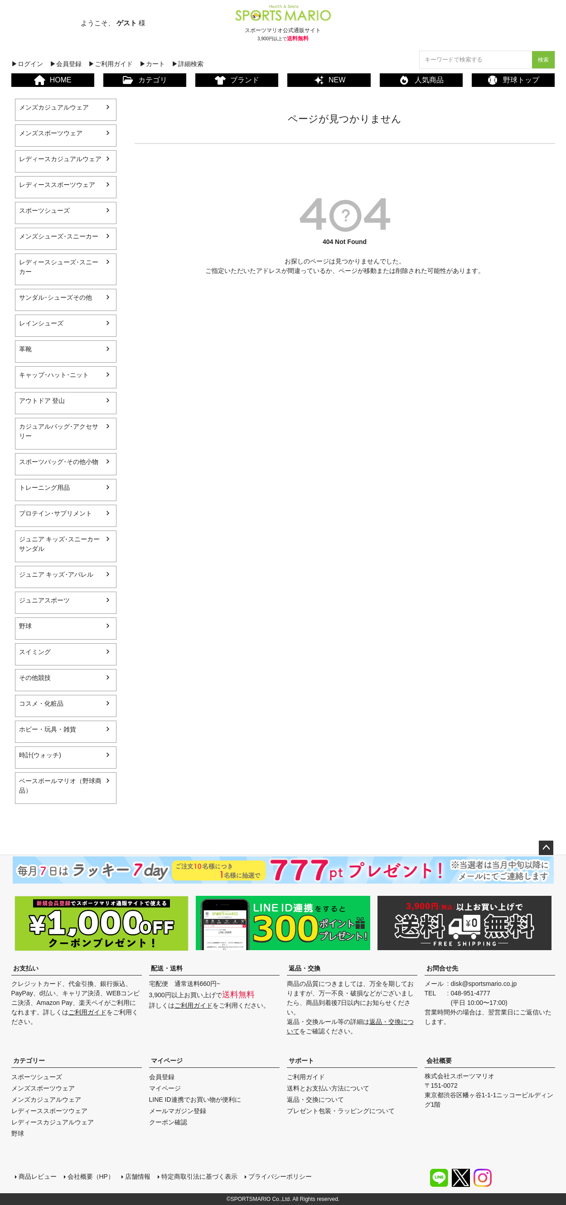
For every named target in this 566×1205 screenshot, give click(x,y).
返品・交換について (315, 1099)
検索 (543, 60)
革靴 (25, 349)
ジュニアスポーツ (44, 600)
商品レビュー (38, 1176)
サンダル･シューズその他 (55, 297)
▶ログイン (27, 63)
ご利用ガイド (87, 1012)
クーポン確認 (168, 1122)
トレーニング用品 (44, 487)
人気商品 (421, 80)
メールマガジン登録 (177, 1110)
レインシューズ (41, 323)
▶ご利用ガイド (110, 63)
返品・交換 (304, 968)
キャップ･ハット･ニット (54, 374)
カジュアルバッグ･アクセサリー (58, 431)
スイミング (35, 651)
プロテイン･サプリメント (55, 513)
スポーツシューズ (44, 210)
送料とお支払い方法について (328, 1088)
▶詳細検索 (187, 63)
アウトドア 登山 (42, 400)
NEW (329, 80)
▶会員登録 (66, 63)
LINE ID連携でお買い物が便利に (195, 1099)
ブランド (237, 80)
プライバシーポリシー (280, 1176)
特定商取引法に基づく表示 (199, 1176)
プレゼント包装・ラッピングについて (341, 1110)
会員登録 (161, 1077)
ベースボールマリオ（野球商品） (60, 785)
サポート (301, 1060)
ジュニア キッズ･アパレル (56, 574)
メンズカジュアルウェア (54, 107)
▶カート (152, 63)
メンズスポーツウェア (50, 133)
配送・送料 (167, 968)
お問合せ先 (442, 968)
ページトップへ (546, 848)
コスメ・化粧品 (41, 703)
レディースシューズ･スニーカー (58, 266)
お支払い (26, 968)
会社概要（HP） (91, 1176)
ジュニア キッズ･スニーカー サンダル (59, 544)
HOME (53, 80)
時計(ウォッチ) (40, 755)
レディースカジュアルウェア (60, 159)
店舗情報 (137, 1176)
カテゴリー (29, 1060)
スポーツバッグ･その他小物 (58, 461)
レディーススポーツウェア (57, 184)
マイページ (167, 1060)
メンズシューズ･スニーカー (58, 236)
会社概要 (439, 1060)
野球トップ (513, 80)
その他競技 (35, 677)
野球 (25, 626)
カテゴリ (144, 80)
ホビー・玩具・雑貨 (47, 729)
